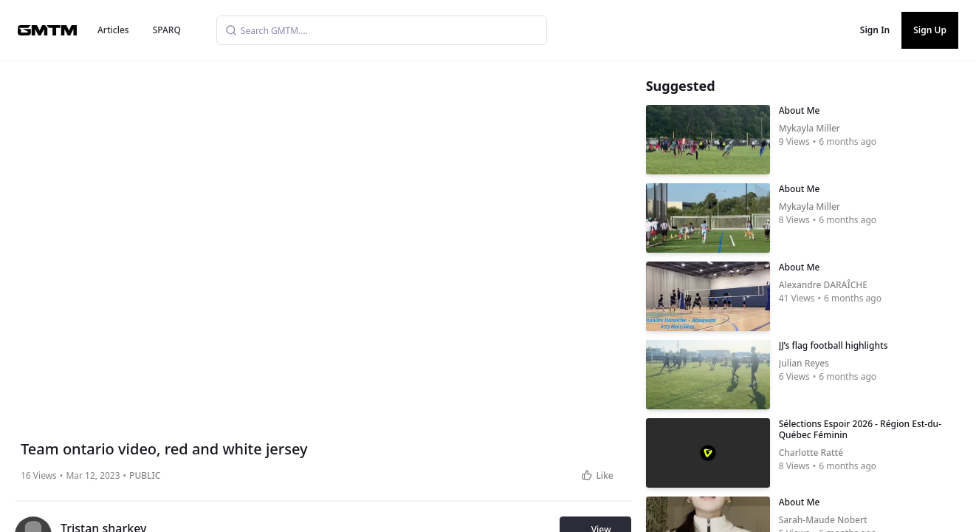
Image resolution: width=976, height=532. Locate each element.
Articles (113, 30)
